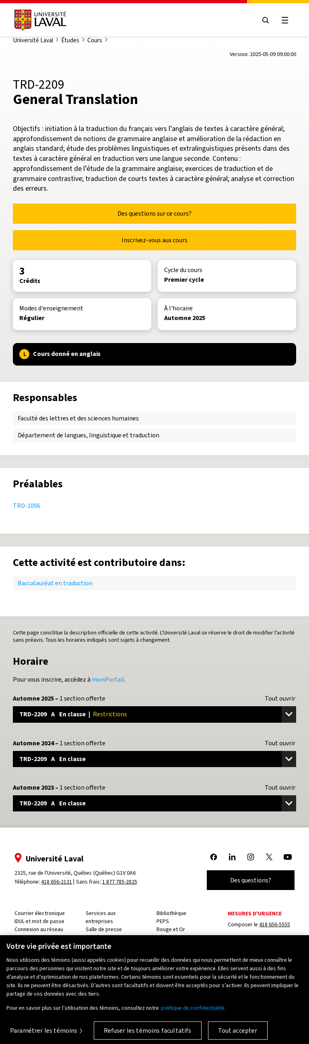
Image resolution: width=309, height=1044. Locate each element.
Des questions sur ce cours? (154, 213)
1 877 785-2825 (119, 882)
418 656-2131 (56, 882)
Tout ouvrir (280, 698)
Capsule (23, 937)
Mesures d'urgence (255, 913)
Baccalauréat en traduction (55, 583)
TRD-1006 (26, 505)
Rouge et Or (171, 929)
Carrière (95, 937)
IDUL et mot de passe (39, 921)
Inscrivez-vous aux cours (154, 240)
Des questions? (250, 880)
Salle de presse (104, 929)
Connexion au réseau (38, 929)
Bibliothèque (171, 913)
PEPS (163, 921)
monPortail (108, 679)
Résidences (170, 937)
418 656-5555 (274, 924)
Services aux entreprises (100, 917)
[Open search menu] (265, 20)
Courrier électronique (39, 913)
